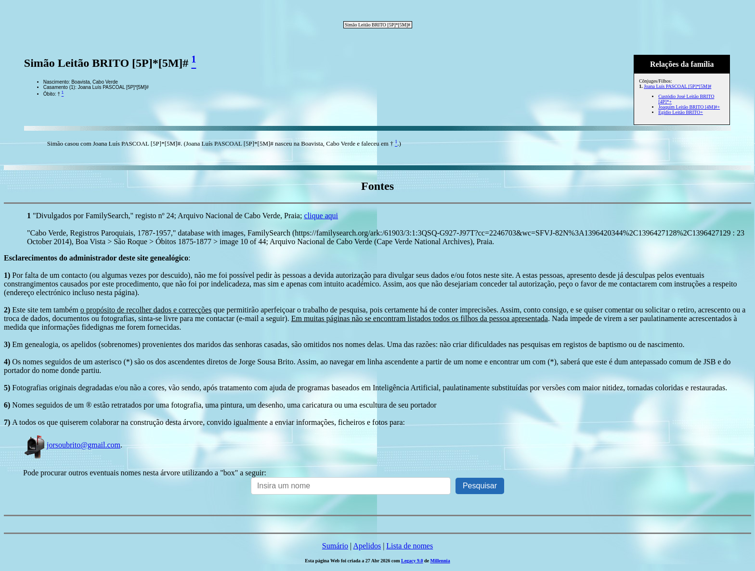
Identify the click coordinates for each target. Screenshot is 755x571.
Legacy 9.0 (412, 560)
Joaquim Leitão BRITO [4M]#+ (689, 107)
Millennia (440, 560)
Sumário (335, 546)
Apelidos (367, 546)
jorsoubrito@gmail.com (71, 445)
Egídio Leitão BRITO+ (680, 112)
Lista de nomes (409, 546)
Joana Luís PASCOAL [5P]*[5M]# (677, 86)
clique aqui (321, 215)
